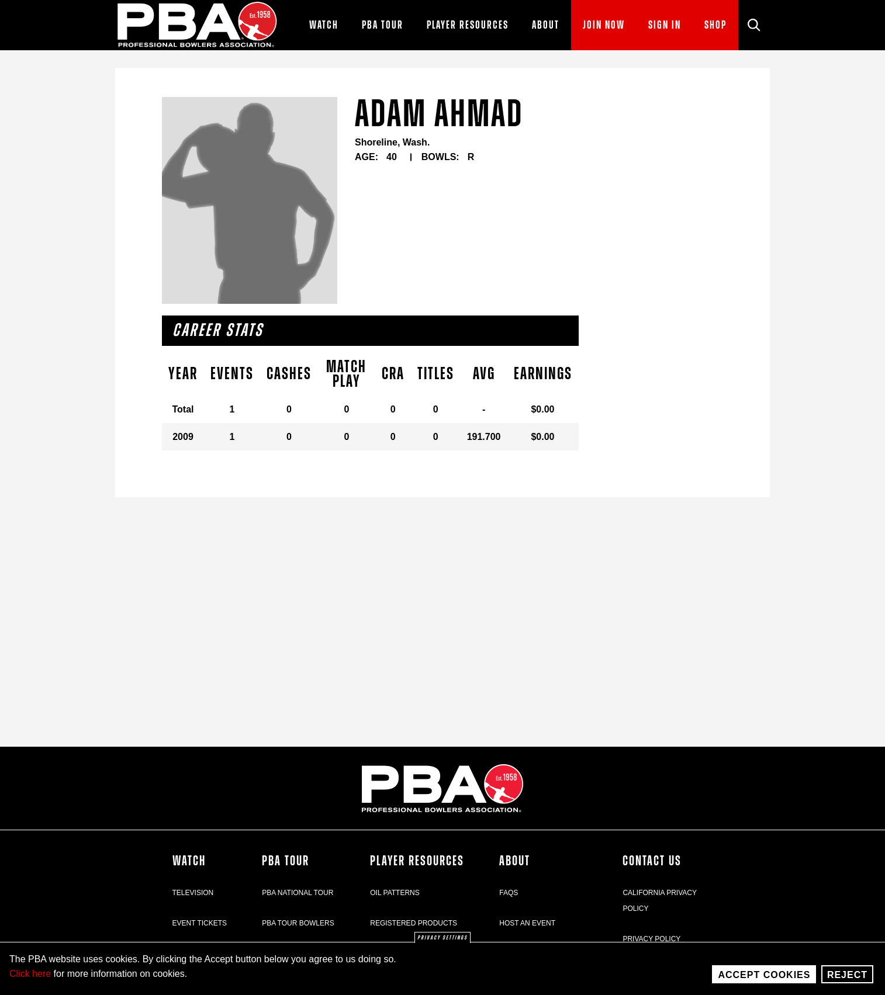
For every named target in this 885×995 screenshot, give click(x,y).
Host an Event (527, 923)
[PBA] (198, 25)
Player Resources (417, 861)
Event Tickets (199, 923)
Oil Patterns (394, 893)
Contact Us (652, 861)
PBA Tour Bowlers (298, 923)
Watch (189, 861)
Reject (847, 975)
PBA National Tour (297, 893)
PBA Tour (285, 861)
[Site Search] (754, 25)
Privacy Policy (651, 939)
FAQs (508, 893)
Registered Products (413, 923)
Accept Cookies (764, 975)
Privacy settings (442, 938)
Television (193, 893)
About (514, 861)
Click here (30, 974)
